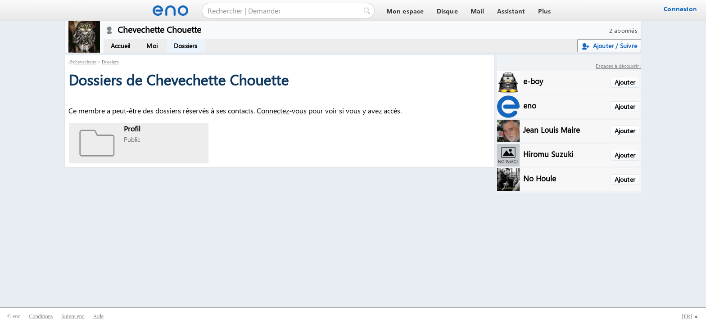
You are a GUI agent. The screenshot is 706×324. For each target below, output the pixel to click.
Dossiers (186, 45)
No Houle (539, 178)
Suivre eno (73, 316)
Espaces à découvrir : (618, 66)
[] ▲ (690, 316)
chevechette (84, 61)
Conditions (41, 316)
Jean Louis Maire (551, 129)
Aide (98, 316)
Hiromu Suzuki (548, 153)
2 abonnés (623, 30)
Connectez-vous (282, 110)
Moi (152, 45)
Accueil (120, 45)
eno (529, 105)
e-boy (533, 81)
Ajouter (625, 82)
